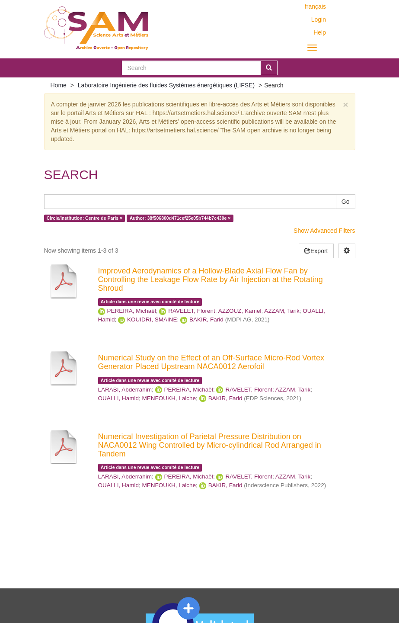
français (315, 6)
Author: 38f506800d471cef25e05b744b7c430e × (180, 218)
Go (346, 201)
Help (319, 32)
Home (59, 85)
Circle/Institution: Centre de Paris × (84, 218)
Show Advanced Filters (324, 230)
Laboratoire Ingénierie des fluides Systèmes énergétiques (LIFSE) (166, 85)
